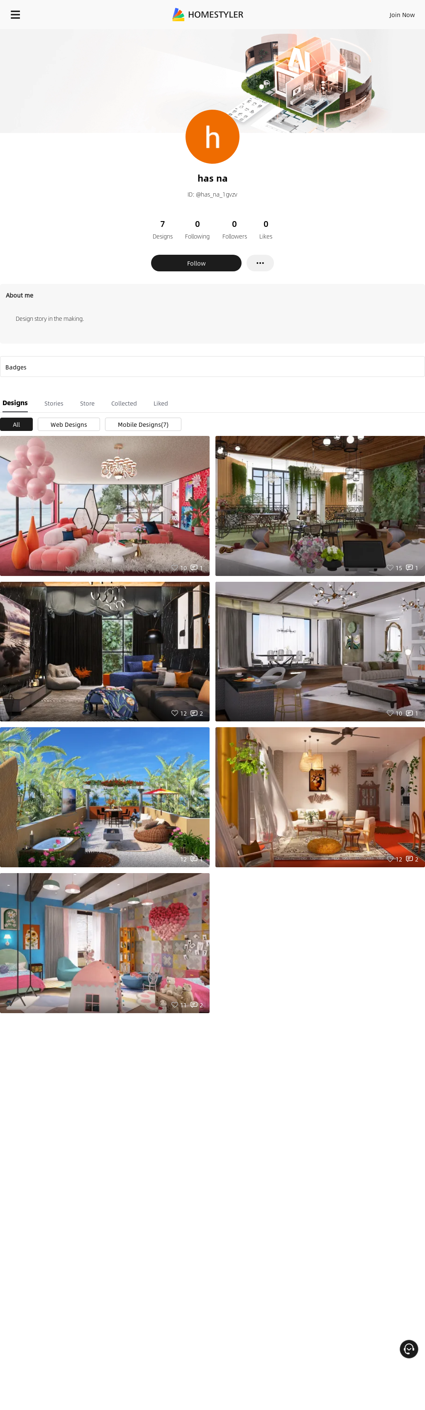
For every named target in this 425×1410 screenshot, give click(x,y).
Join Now (402, 14)
